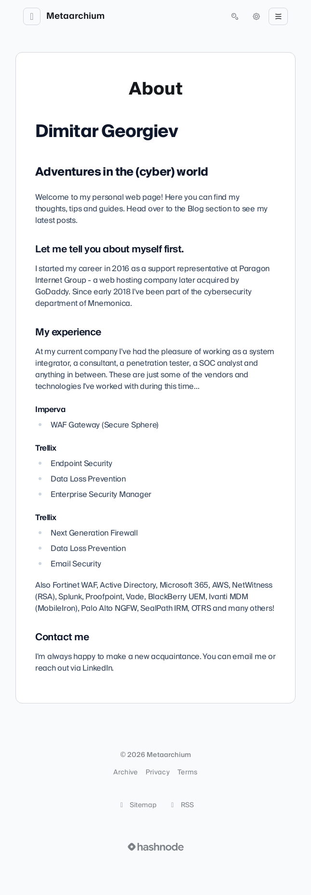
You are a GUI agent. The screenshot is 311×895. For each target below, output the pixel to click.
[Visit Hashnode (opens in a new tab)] (155, 846)
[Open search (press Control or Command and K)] (234, 16)
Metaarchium (75, 16)
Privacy (158, 772)
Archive (125, 772)
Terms (187, 772)
